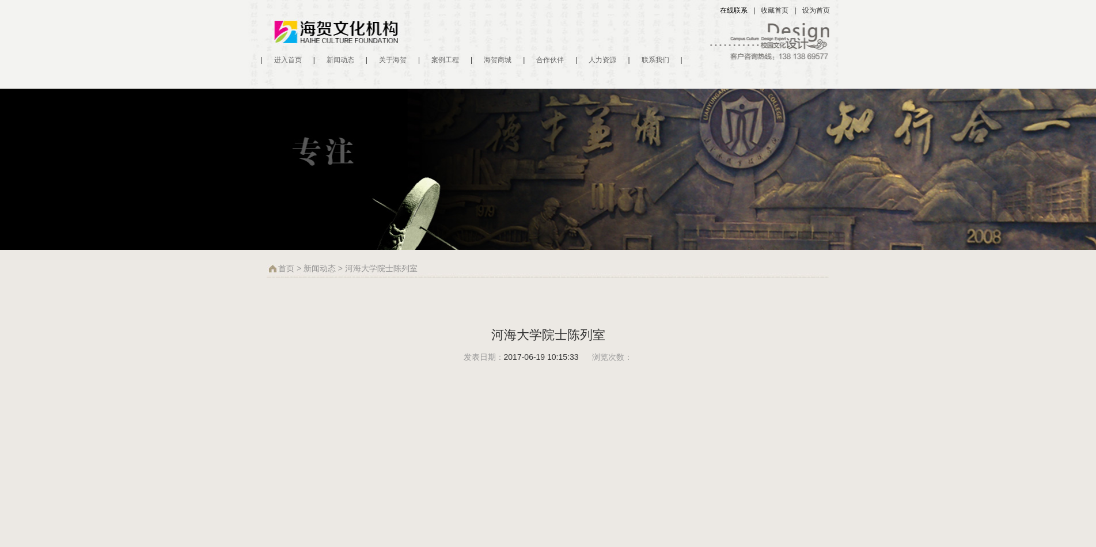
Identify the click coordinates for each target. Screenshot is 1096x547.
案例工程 (445, 60)
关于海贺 (393, 60)
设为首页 (816, 10)
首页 (286, 268)
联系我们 (655, 60)
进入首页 (288, 60)
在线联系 (734, 10)
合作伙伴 (550, 60)
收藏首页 (774, 10)
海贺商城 (497, 60)
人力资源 (602, 60)
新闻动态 (340, 60)
